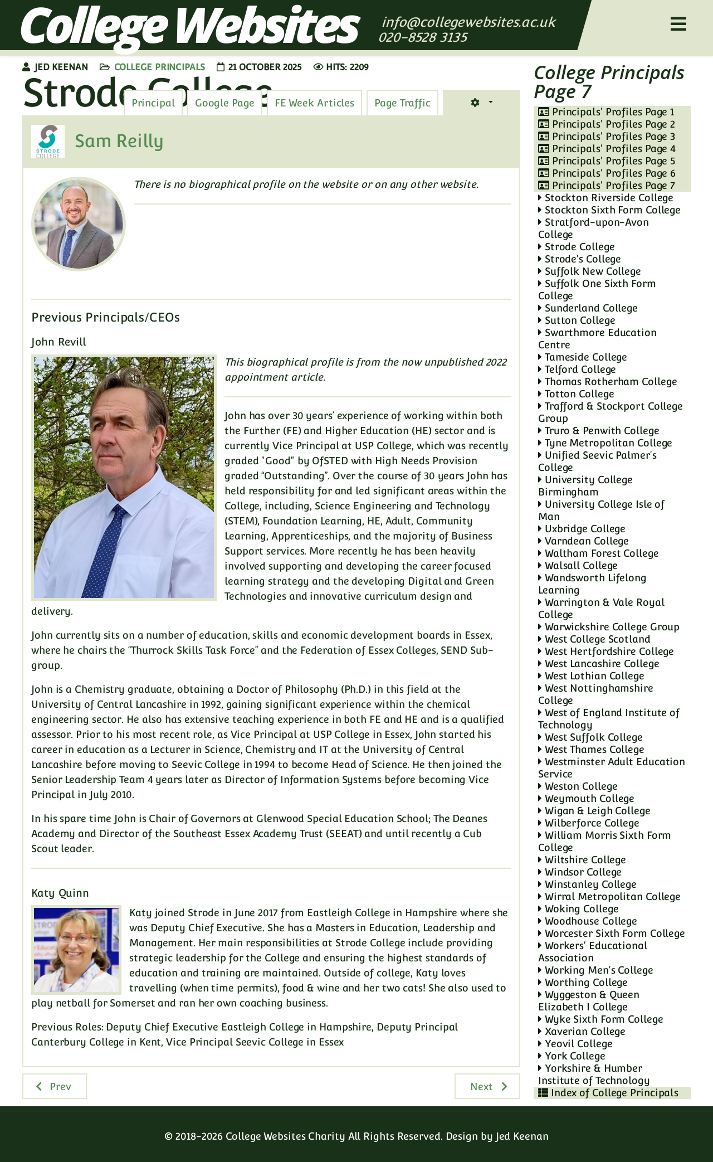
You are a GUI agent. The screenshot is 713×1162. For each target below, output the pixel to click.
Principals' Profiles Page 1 (606, 112)
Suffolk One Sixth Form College (597, 290)
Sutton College (576, 320)
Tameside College (582, 357)
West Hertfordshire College (606, 651)
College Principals (159, 67)
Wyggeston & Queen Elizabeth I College (588, 1001)
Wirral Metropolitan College (609, 896)
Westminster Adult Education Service (611, 768)
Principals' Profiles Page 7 (606, 185)
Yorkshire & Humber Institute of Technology (594, 1074)
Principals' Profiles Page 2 (606, 124)
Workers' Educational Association (592, 952)
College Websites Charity (285, 1136)
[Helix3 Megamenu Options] (678, 24)
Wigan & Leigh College (594, 810)
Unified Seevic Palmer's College (597, 461)
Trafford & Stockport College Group (610, 412)
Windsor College (580, 872)
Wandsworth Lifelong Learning (592, 584)
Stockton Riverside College (605, 197)
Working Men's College (595, 970)
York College (571, 1056)
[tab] (402, 103)
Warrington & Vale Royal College (601, 608)
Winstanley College (587, 884)
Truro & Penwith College (599, 430)
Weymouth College (586, 798)
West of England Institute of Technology (609, 719)
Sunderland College (588, 308)
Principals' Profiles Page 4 (607, 148)
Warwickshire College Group (609, 627)
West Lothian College (591, 676)
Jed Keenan (522, 1136)
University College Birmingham (585, 486)
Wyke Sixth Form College (600, 1019)
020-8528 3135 (424, 37)
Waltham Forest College (598, 553)
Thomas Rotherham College (607, 381)
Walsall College (578, 565)
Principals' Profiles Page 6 (607, 173)
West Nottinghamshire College (595, 694)
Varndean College (583, 541)
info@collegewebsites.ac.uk (468, 22)
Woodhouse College (587, 921)
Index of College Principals (608, 1092)
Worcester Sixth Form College (611, 933)
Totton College (576, 394)
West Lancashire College (599, 663)
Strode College (576, 246)
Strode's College (579, 259)
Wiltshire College (582, 860)
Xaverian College (582, 1031)
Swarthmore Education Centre (597, 339)
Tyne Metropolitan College (605, 443)
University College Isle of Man (601, 510)
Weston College (577, 786)
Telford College (577, 369)
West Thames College (591, 749)
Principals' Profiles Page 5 (606, 161)
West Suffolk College (590, 737)
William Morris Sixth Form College (604, 841)
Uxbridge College (582, 528)
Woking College (578, 909)
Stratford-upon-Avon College (593, 228)
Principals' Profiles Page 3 (606, 136)
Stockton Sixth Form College (609, 210)
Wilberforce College (588, 823)
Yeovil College (575, 1043)
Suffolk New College (589, 271)
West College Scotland (594, 639)
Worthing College (583, 982)
